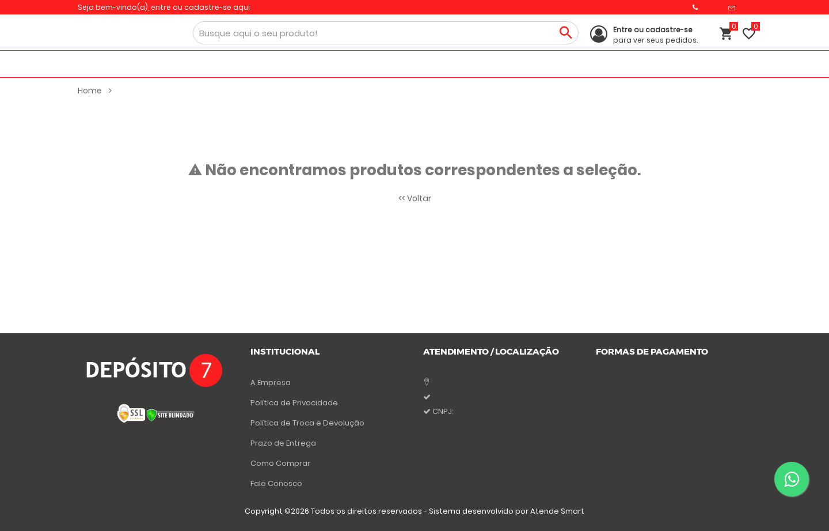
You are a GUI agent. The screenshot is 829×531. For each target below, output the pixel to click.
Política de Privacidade (294, 402)
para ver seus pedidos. (655, 35)
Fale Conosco (276, 483)
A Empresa (270, 382)
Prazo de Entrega (283, 443)
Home (95, 90)
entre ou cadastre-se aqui (200, 7)
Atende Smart (557, 511)
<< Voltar (414, 198)
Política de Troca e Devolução (307, 422)
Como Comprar (280, 463)
